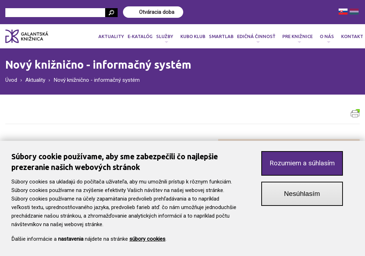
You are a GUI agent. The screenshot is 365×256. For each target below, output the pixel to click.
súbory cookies (147, 242)
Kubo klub (192, 36)
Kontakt (352, 36)
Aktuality (111, 36)
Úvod (11, 80)
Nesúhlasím (302, 197)
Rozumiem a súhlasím (302, 166)
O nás (327, 38)
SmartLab (221, 36)
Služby (164, 38)
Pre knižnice (297, 38)
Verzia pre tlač (355, 113)
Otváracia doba (156, 12)
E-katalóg (140, 36)
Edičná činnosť (256, 38)
